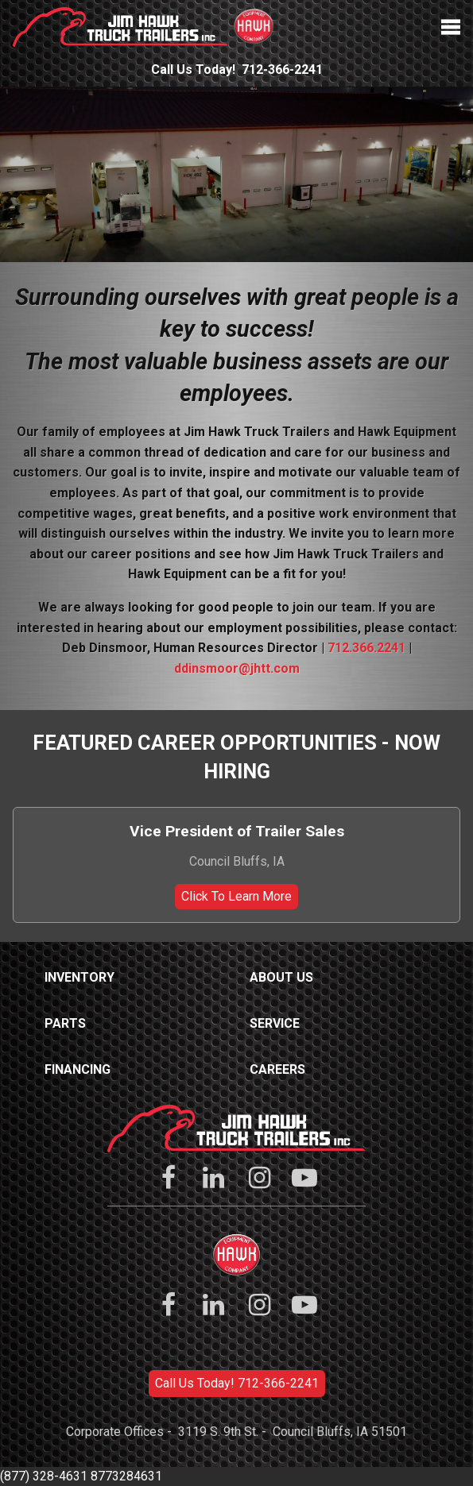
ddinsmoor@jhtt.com (237, 668)
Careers (277, 1069)
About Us (281, 977)
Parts (65, 1023)
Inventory (79, 977)
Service (275, 1023)
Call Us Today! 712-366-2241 (237, 1383)
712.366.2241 (366, 647)
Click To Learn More (236, 896)
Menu (450, 27)
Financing (77, 1069)
